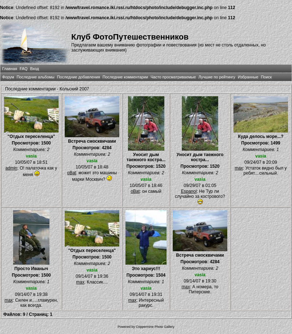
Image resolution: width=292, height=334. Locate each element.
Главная (9, 68)
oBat (71, 172)
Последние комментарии (125, 77)
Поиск (266, 77)
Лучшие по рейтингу (217, 77)
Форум (8, 77)
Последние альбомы (36, 77)
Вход (34, 68)
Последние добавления (78, 77)
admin (11, 168)
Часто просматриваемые (173, 77)
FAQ (24, 68)
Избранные (248, 77)
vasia (31, 156)
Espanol (189, 191)
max (239, 168)
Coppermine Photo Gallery (155, 327)
